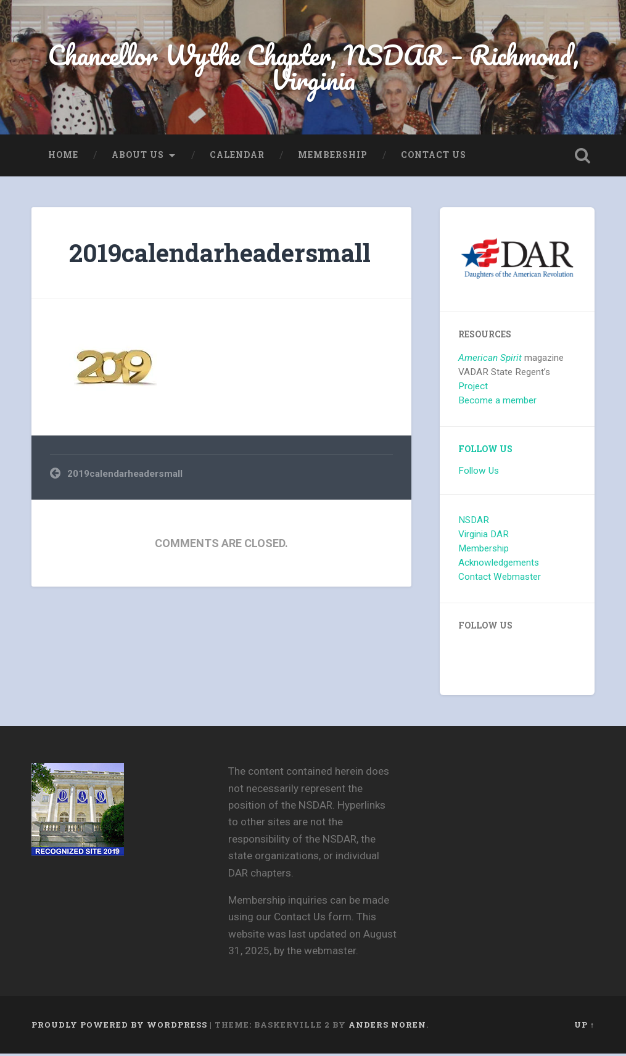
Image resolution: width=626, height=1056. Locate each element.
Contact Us (433, 156)
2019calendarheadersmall (220, 254)
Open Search (582, 157)
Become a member (497, 402)
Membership (333, 156)
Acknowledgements (498, 564)
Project (473, 388)
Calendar (237, 156)
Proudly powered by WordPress (119, 1027)
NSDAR (473, 522)
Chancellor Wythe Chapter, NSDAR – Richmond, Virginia (313, 67)
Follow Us (485, 451)
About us (138, 156)
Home (63, 156)
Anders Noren (387, 1027)
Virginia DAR (483, 536)
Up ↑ (584, 1027)
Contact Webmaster (499, 578)
